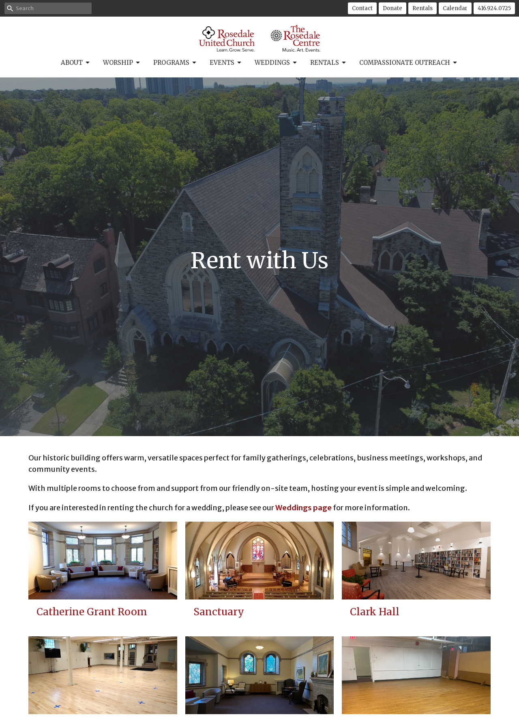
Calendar (455, 8)
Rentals (422, 8)
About (76, 63)
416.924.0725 (494, 8)
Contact (362, 8)
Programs (175, 63)
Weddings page (303, 507)
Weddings (276, 63)
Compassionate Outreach (408, 63)
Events (226, 63)
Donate (392, 8)
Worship (122, 63)
